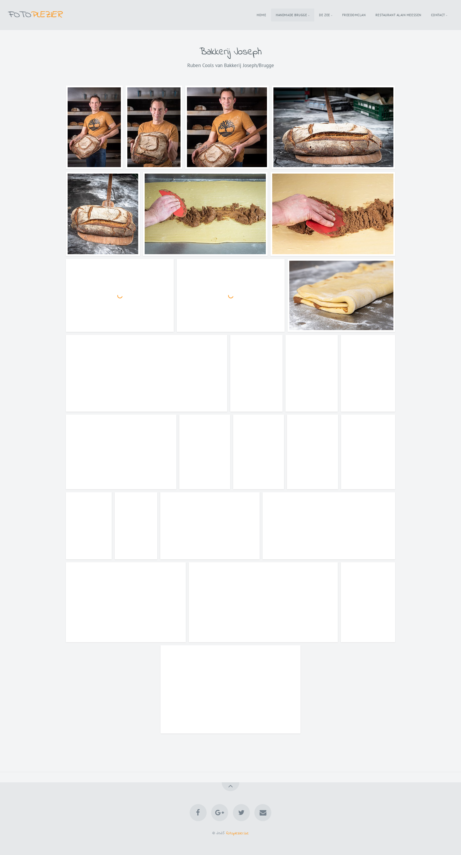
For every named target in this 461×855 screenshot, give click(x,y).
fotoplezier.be (237, 833)
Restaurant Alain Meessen (398, 15)
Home (261, 15)
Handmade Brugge (291, 15)
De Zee (324, 15)
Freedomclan (354, 15)
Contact (438, 15)
